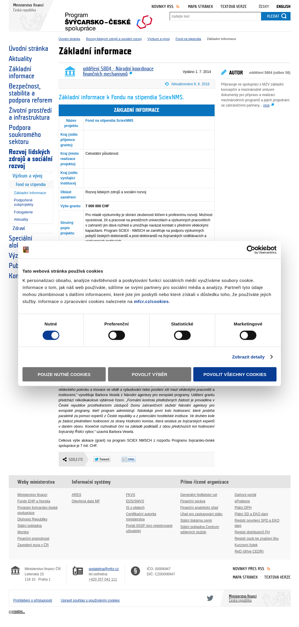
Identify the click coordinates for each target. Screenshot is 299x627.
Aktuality (20, 59)
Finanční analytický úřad (199, 508)
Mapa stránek (200, 6)
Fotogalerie (23, 212)
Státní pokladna (30, 526)
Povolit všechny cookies (235, 374)
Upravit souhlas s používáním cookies (90, 600)
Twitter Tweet (107, 459)
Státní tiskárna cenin (196, 520)
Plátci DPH (243, 508)
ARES (76, 495)
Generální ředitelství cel (198, 495)
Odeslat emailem (135, 459)
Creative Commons (17, 612)
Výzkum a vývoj (27, 175)
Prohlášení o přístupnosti (32, 600)
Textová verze (233, 6)
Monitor (23, 532)
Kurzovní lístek (246, 545)
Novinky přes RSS (248, 569)
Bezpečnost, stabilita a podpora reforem (30, 93)
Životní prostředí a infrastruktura (30, 114)
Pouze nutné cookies (64, 374)
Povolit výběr (149, 374)
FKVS (130, 495)
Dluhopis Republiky (33, 519)
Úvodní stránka (28, 49)
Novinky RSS (162, 6)
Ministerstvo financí (33, 495)
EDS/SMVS (135, 501)
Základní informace (21, 72)
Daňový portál (245, 495)
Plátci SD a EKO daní (251, 514)
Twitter (209, 598)
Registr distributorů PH (252, 532)
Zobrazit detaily (248, 356)
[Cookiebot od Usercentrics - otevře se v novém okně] (251, 249)
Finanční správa (192, 501)
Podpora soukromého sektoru (25, 135)
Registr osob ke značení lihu (257, 539)
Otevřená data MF (86, 501)
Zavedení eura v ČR (33, 545)
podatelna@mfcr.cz (104, 569)
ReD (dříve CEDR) (249, 551)
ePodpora (242, 501)
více (266, 105)
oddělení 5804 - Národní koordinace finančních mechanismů (118, 71)
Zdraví (19, 228)
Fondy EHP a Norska (34, 501)
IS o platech (135, 508)
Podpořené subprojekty (23, 202)
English (284, 6)
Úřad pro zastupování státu (201, 514)
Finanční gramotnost (33, 539)
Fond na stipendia (31, 184)
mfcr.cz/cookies (151, 301)
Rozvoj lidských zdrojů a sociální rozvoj (31, 159)
